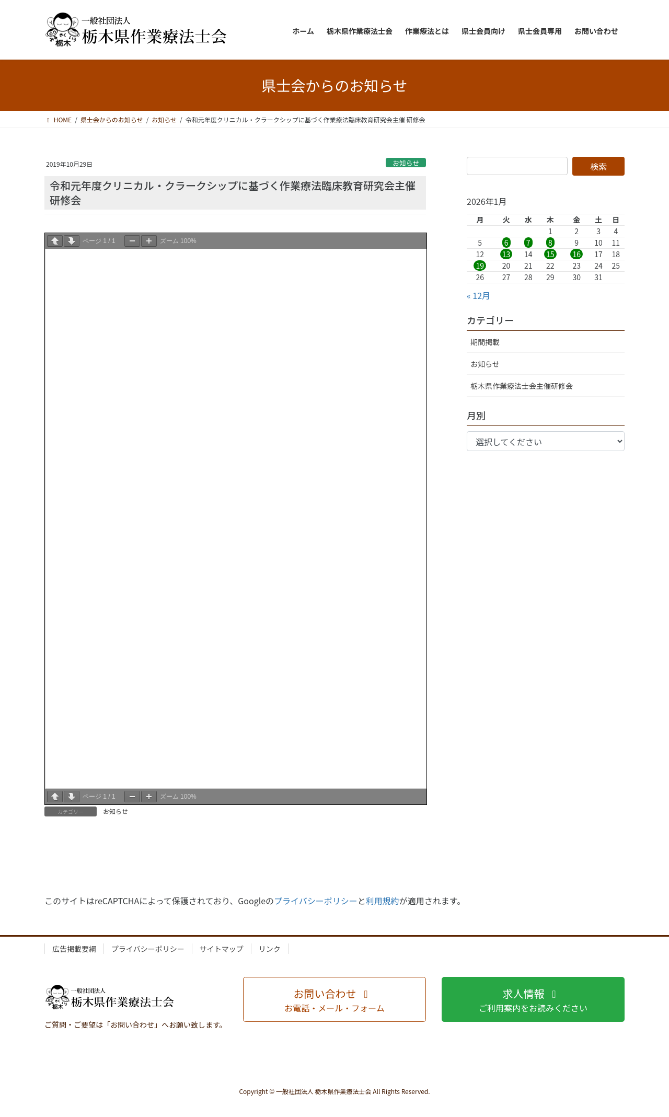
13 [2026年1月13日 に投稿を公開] (506, 254)
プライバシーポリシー (315, 900)
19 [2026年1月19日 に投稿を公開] (480, 265)
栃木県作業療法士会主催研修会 (521, 386)
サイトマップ (222, 948)
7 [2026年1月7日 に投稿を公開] (528, 242)
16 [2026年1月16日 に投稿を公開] (576, 254)
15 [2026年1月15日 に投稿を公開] (550, 254)
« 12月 (478, 295)
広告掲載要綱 (74, 948)
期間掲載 (485, 342)
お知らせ (406, 163)
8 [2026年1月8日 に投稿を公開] (550, 242)
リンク (270, 948)
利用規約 (382, 900)
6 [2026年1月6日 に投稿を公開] (506, 242)
